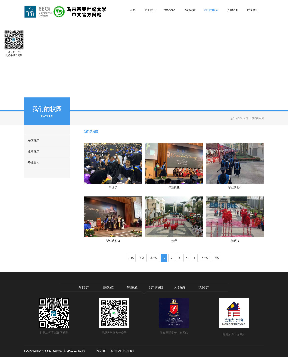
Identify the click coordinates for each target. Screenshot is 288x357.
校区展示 (33, 140)
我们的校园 (211, 10)
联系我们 (252, 10)
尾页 (217, 257)
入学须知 (232, 10)
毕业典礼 (33, 162)
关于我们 (150, 10)
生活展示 (33, 151)
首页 (133, 10)
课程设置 (190, 10)
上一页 (153, 257)
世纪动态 (170, 10)
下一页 (204, 257)
